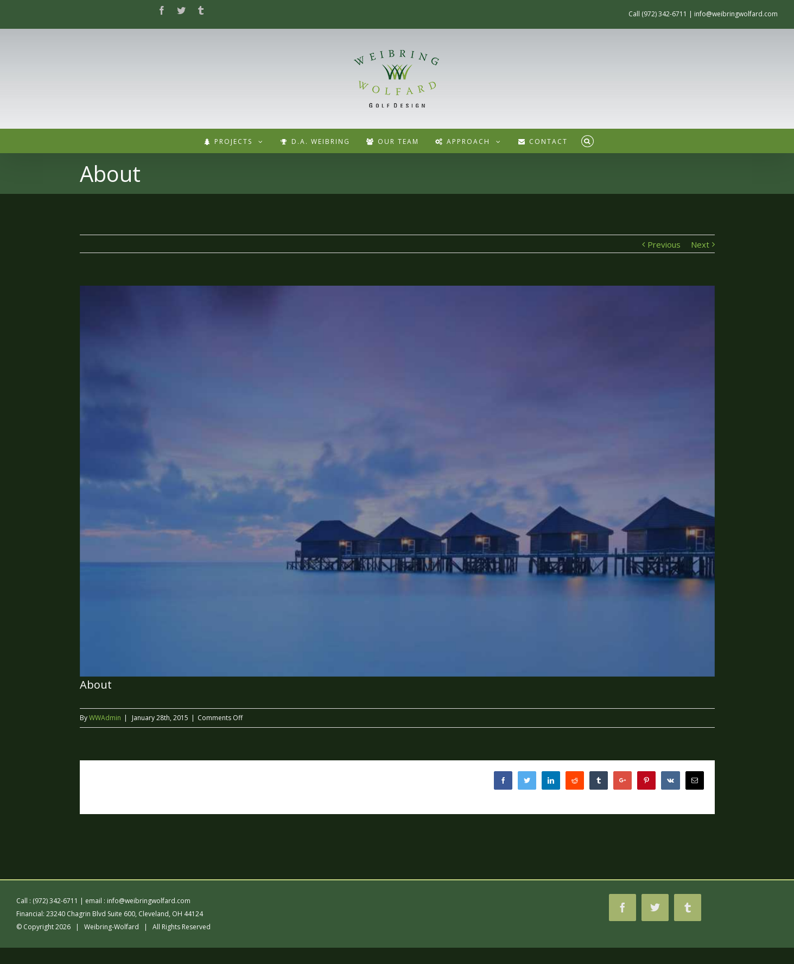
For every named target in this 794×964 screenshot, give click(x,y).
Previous (664, 244)
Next (700, 244)
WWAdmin (105, 717)
